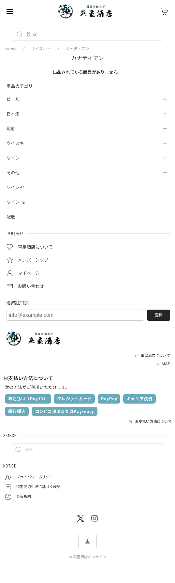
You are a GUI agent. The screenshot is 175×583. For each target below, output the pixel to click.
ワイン (13, 158)
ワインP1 (16, 187)
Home (10, 49)
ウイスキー (17, 143)
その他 (13, 172)
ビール (13, 99)
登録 (159, 315)
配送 (11, 216)
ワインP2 (16, 202)
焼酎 (11, 128)
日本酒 (13, 114)
